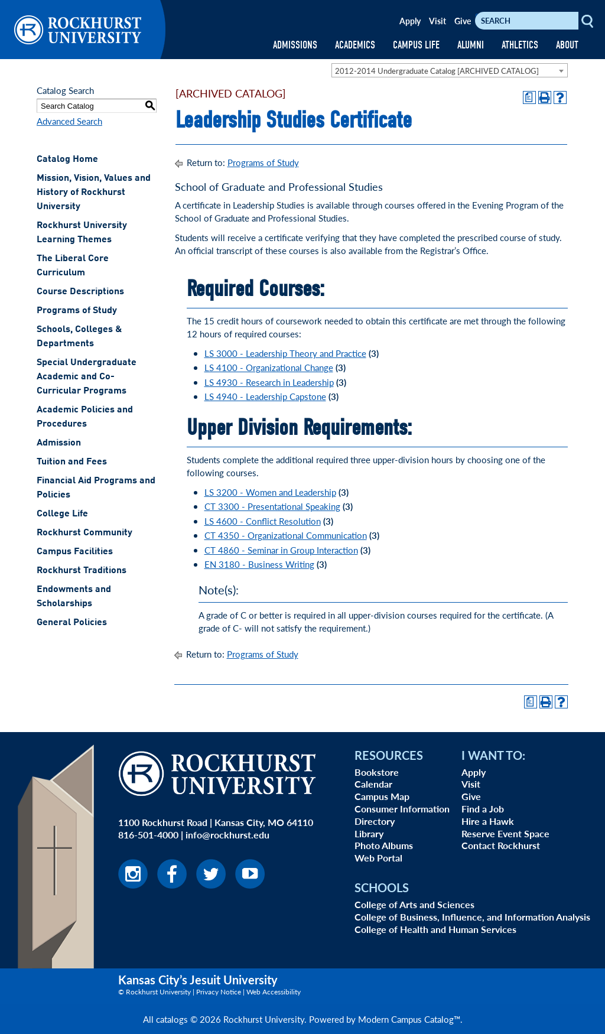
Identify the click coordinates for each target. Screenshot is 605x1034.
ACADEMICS (355, 45)
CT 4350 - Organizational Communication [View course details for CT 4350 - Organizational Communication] (285, 535)
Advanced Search (69, 121)
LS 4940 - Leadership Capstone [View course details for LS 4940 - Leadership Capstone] (265, 396)
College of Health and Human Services (435, 929)
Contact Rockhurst (500, 845)
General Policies (72, 622)
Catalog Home (67, 159)
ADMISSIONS (295, 45)
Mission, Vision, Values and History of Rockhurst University (94, 193)
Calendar (373, 784)
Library (368, 833)
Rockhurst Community (84, 533)
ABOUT (567, 45)
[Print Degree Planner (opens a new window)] (529, 97)
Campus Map (381, 796)
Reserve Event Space (505, 833)
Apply (410, 21)
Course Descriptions (80, 292)
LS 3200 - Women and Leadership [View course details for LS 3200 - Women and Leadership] (270, 492)
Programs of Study (77, 311)
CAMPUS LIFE (416, 45)
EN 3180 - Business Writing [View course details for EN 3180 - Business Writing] (259, 564)
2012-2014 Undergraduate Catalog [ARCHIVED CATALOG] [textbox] (437, 70)
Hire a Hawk (487, 821)
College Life (62, 514)
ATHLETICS (520, 45)
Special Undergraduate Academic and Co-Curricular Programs (86, 377)
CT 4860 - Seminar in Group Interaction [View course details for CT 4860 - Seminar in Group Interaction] (281, 550)
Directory (374, 821)
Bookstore (376, 772)
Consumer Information (402, 808)
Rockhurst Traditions (81, 570)
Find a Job (482, 808)
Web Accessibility (273, 992)
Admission (59, 443)
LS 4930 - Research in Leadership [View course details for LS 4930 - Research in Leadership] (269, 382)
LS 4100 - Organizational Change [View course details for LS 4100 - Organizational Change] (268, 367)
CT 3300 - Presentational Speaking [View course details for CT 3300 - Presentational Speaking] (272, 506)
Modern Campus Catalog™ (409, 1019)
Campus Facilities (75, 552)
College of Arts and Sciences (414, 904)
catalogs (172, 1019)
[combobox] (449, 70)
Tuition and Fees (72, 462)
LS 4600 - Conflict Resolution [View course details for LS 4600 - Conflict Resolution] (262, 521)
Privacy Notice (218, 992)
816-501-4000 (148, 834)
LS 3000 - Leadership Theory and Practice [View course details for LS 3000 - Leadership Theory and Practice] (285, 353)
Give (462, 21)
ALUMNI (470, 45)
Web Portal (378, 857)
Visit (437, 21)
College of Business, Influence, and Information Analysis (472, 917)
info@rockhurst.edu (227, 834)
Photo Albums (383, 845)
